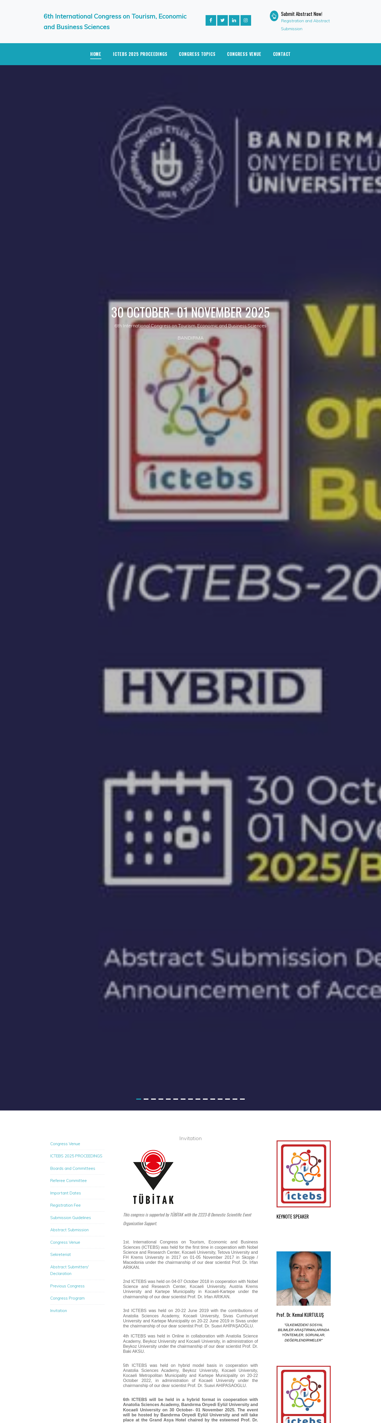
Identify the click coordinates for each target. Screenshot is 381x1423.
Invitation (58, 1310)
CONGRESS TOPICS (197, 54)
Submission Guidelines (70, 1217)
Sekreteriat (60, 1254)
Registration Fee (65, 1205)
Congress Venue (244, 54)
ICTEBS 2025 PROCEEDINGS (140, 54)
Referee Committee (68, 1180)
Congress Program (67, 1298)
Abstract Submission (69, 1229)
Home (95, 54)
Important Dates (65, 1193)
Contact (282, 54)
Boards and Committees (72, 1168)
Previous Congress (67, 1285)
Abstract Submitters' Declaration (69, 1270)
